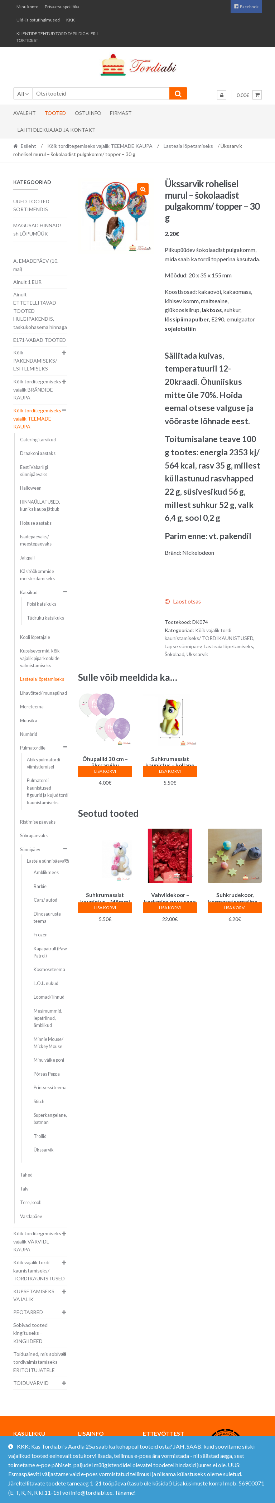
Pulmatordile (32, 748)
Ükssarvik (197, 654)
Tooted (55, 113)
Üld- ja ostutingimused (38, 20)
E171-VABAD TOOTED (39, 340)
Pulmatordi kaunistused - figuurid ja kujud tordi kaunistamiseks (47, 791)
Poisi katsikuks (41, 604)
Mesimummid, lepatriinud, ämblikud (48, 1018)
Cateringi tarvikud (38, 439)
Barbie (40, 886)
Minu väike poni (49, 1060)
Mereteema (32, 706)
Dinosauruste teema (47, 917)
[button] (143, 189)
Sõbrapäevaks (34, 835)
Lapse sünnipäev (183, 646)
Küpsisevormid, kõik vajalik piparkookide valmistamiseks (40, 658)
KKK (70, 20)
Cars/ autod (45, 900)
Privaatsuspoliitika (62, 6)
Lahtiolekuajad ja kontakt (57, 130)
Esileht (28, 146)
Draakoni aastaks (38, 453)
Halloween (31, 488)
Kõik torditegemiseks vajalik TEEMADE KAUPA (100, 146)
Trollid (40, 1136)
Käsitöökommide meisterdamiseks (37, 575)
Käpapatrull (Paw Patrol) (50, 952)
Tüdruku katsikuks (45, 618)
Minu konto (27, 6)
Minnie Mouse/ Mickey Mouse (48, 1043)
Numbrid (28, 734)
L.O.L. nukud (46, 983)
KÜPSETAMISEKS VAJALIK (33, 1295)
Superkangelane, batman (50, 1118)
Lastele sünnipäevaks (48, 861)
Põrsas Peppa (47, 1074)
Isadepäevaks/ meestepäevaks (36, 540)
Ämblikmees (46, 872)
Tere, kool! (31, 1202)
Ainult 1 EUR (27, 282)
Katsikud (29, 592)
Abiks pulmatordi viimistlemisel (43, 763)
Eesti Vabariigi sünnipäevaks (34, 471)
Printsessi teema (50, 1087)
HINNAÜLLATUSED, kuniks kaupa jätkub (40, 505)
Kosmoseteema (49, 969)
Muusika (28, 720)
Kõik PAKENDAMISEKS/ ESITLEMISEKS (35, 360)
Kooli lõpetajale (35, 637)
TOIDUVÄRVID (31, 1383)
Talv (24, 1189)
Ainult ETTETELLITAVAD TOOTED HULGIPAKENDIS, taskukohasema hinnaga (40, 310)
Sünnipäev (30, 849)
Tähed (26, 1175)
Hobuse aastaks (36, 523)
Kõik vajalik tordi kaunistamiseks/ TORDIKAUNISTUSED (39, 1270)
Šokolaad (174, 654)
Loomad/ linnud (49, 997)
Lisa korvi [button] (105, 771)
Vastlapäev (31, 1216)
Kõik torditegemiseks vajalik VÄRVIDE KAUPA (37, 1241)
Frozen (41, 934)
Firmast (121, 113)
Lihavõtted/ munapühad (43, 693)
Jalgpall (27, 558)
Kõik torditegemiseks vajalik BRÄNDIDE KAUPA (37, 389)
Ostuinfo (88, 113)
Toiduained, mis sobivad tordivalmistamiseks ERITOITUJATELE (39, 1362)
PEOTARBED (28, 1312)
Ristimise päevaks (38, 822)
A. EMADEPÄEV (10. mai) (35, 265)
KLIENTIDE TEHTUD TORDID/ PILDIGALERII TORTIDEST (57, 37)
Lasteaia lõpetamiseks (188, 146)
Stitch (39, 1101)
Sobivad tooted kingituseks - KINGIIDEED (30, 1333)
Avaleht (24, 113)
